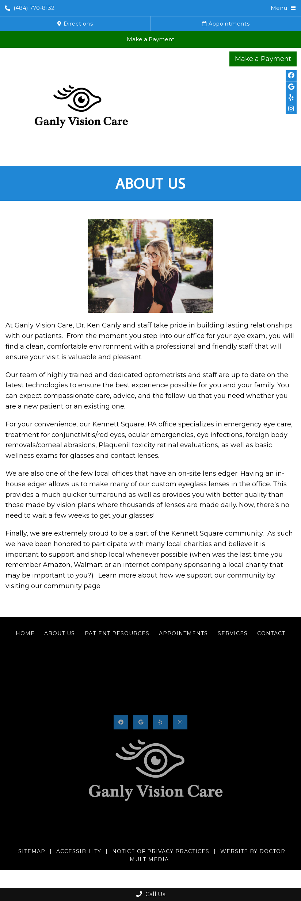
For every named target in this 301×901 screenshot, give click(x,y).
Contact (271, 633)
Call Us (150, 894)
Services (233, 633)
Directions (75, 23)
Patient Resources (117, 633)
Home (25, 633)
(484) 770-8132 (29, 7)
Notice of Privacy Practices (160, 851)
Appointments (226, 23)
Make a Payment (150, 39)
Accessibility (78, 851)
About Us (59, 633)
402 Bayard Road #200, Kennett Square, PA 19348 (150, 839)
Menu (279, 7)
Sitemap (31, 851)
